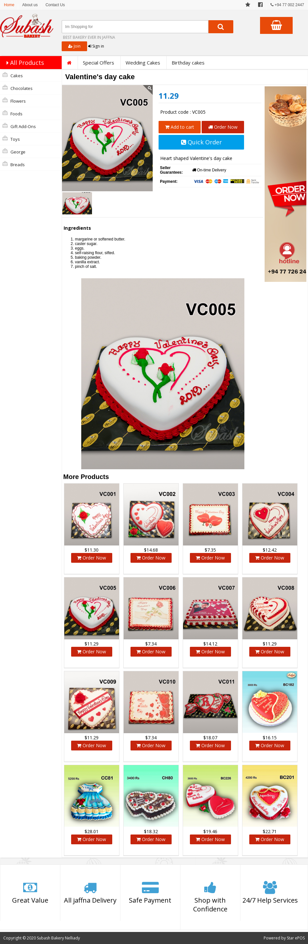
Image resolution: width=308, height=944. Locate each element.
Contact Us (55, 5)
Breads (14, 164)
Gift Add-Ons (19, 126)
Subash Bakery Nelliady (58, 938)
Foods (13, 113)
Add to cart (179, 127)
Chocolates (18, 88)
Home (9, 5)
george (14, 151)
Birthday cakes (188, 62)
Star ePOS (296, 938)
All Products (23, 62)
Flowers (14, 100)
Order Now (223, 127)
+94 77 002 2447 (287, 5)
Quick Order (201, 142)
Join (74, 46)
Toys (11, 139)
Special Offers (98, 62)
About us (30, 5)
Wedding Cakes (143, 62)
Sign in (96, 46)
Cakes (13, 75)
